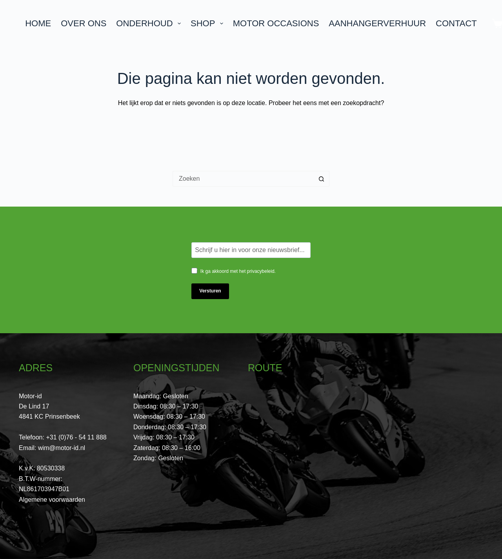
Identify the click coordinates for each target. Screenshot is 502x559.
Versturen (210, 291)
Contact (456, 23)
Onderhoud (150, 23)
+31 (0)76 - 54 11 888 (76, 437)
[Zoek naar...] (243, 179)
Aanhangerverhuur (377, 23)
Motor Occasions (276, 23)
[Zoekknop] (321, 179)
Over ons (83, 23)
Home (38, 23)
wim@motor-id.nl (61, 448)
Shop (208, 23)
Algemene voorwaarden (52, 499)
